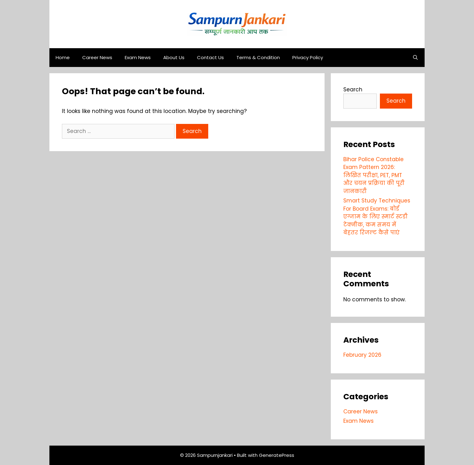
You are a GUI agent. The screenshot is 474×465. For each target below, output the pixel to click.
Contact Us (210, 57)
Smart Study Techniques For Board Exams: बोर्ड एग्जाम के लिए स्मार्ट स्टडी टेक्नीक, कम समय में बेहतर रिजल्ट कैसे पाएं (376, 216)
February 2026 (362, 355)
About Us (173, 57)
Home (63, 57)
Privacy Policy (307, 57)
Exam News (138, 57)
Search (352, 89)
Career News (97, 57)
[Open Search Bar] (415, 57)
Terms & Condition (258, 57)
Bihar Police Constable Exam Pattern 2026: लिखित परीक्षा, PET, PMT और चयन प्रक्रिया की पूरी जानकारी (374, 175)
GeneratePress (276, 455)
